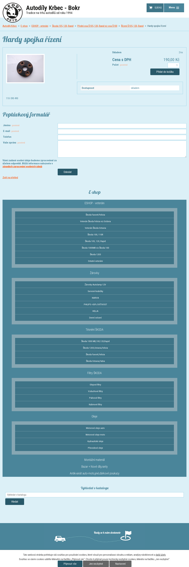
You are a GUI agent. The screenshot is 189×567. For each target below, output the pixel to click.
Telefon (7, 136)
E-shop (24, 25)
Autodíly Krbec (10, 25)
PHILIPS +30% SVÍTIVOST (95, 304)
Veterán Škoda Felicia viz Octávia (95, 221)
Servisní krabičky (95, 291)
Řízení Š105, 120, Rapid (132, 25)
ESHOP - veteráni (40, 25)
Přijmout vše (70, 563)
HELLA (95, 311)
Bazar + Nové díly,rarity (94, 466)
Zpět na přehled (10, 177)
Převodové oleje (95, 447)
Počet (120, 64)
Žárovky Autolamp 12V (95, 284)
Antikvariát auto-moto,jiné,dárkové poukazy (94, 473)
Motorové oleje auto (95, 428)
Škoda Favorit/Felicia (95, 214)
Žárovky (94, 273)
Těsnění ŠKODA (94, 329)
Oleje (94, 416)
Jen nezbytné (96, 563)
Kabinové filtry (95, 404)
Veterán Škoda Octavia (95, 228)
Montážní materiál (94, 460)
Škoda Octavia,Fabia (95, 361)
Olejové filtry (95, 384)
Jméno (11, 125)
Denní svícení (95, 317)
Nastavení (120, 563)
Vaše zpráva (14, 142)
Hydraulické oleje (95, 441)
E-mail (11, 131)
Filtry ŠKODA (94, 373)
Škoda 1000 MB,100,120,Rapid (95, 341)
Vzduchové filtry (95, 391)
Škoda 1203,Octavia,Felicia (95, 347)
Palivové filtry (95, 397)
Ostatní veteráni (95, 261)
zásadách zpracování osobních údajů (22, 166)
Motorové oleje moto (95, 434)
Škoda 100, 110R (95, 234)
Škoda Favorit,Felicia (95, 354)
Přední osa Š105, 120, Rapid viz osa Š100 (97, 25)
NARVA (95, 297)
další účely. (161, 554)
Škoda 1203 (95, 254)
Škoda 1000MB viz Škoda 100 (95, 247)
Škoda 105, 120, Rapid (62, 25)
